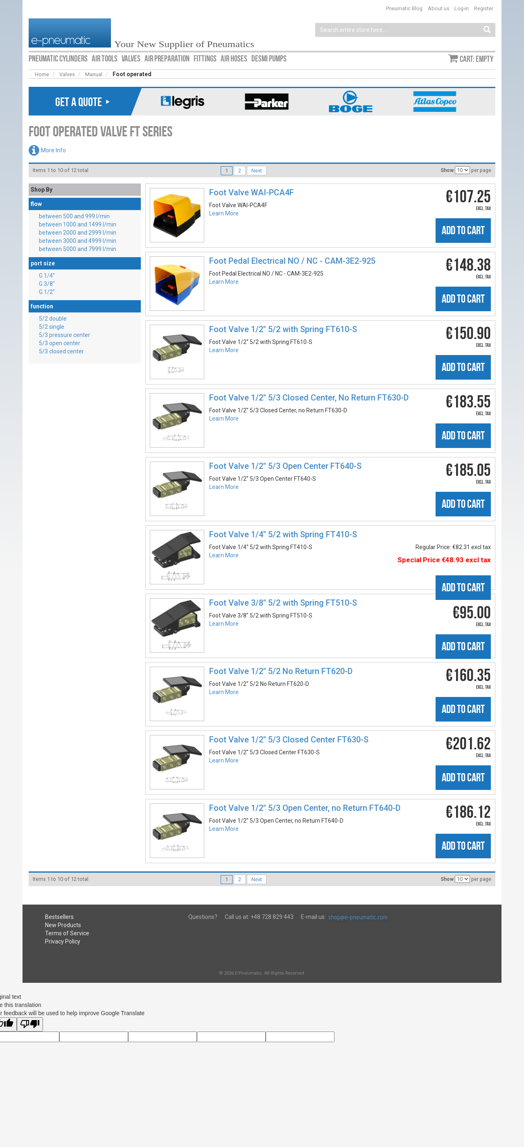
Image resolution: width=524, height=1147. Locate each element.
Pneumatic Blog (404, 8)
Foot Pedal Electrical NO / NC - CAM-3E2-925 (292, 261)
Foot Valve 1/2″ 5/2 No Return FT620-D (280, 671)
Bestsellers (59, 917)
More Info (53, 150)
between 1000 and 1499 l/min (77, 224)
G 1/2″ (47, 292)
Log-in (461, 8)
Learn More (224, 213)
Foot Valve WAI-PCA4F (251, 192)
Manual (93, 74)
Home (42, 74)
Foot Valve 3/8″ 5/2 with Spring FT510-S (283, 603)
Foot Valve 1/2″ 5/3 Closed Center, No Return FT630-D (309, 398)
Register (483, 8)
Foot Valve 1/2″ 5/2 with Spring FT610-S (283, 329)
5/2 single (51, 327)
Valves (67, 74)
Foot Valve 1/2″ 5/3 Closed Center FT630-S (288, 739)
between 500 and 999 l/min (74, 216)
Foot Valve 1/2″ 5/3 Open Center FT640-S (285, 466)
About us (438, 8)
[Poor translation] (30, 1024)
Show (447, 170)
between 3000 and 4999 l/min (77, 241)
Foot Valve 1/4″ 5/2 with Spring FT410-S (283, 534)
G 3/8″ (47, 284)
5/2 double (53, 318)
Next (256, 170)
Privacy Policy (62, 941)
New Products (63, 925)
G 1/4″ (47, 275)
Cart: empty (476, 59)
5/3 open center (59, 343)
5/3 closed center (61, 351)
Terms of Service (67, 933)
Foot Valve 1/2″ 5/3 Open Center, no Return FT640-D (304, 808)
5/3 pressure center (64, 335)
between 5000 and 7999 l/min (77, 249)
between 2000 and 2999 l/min (77, 232)
